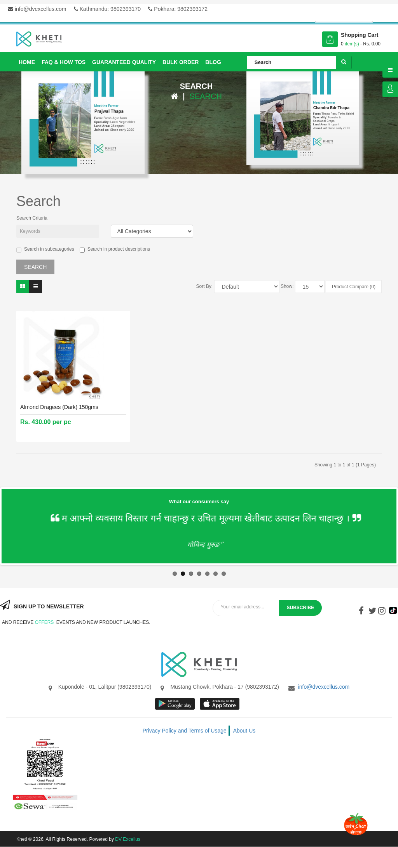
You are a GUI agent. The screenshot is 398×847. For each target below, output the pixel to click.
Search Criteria (31, 218)
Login (390, 89)
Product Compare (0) (353, 286)
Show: (287, 286)
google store (175, 704)
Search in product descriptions (115, 249)
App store (220, 704)
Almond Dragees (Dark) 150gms (59, 407)
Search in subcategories (45, 249)
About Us (244, 730)
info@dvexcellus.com (37, 9)
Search (206, 96)
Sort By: (204, 286)
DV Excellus (127, 839)
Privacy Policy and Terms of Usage (185, 730)
